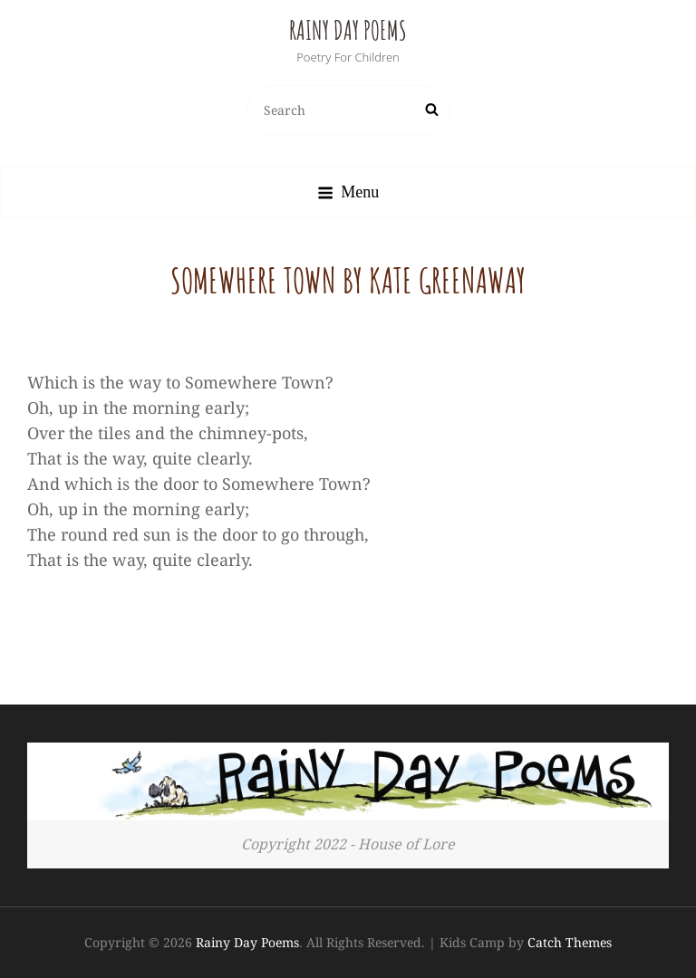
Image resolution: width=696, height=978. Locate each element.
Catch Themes (569, 942)
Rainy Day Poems (348, 30)
